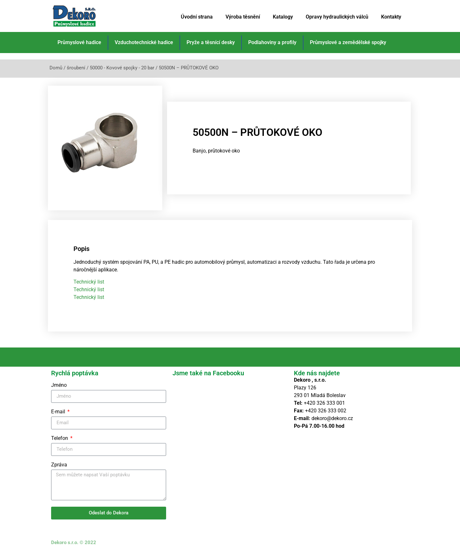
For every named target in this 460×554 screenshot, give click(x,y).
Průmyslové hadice (79, 42)
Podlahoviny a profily (272, 42)
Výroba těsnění (243, 17)
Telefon (60, 438)
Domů (56, 68)
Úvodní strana (197, 17)
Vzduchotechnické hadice (144, 42)
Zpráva (59, 465)
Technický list (88, 282)
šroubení (76, 68)
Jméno (59, 385)
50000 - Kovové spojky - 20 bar (122, 68)
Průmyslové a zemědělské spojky (348, 42)
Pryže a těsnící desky (211, 42)
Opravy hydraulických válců (337, 17)
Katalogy (283, 17)
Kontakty (391, 17)
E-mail (58, 412)
